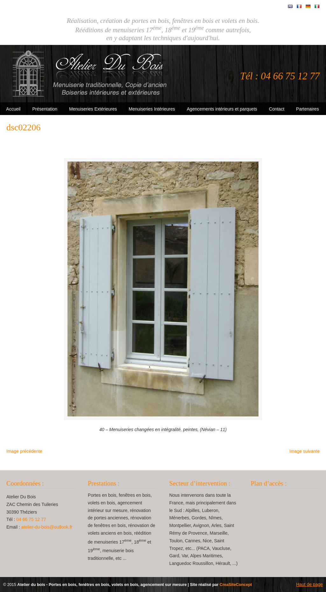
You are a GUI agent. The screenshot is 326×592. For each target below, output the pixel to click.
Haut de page (309, 584)
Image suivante (304, 451)
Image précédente (24, 451)
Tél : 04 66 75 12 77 (280, 76)
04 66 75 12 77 (31, 519)
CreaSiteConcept (236, 584)
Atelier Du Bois (90, 73)
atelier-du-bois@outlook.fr (47, 527)
